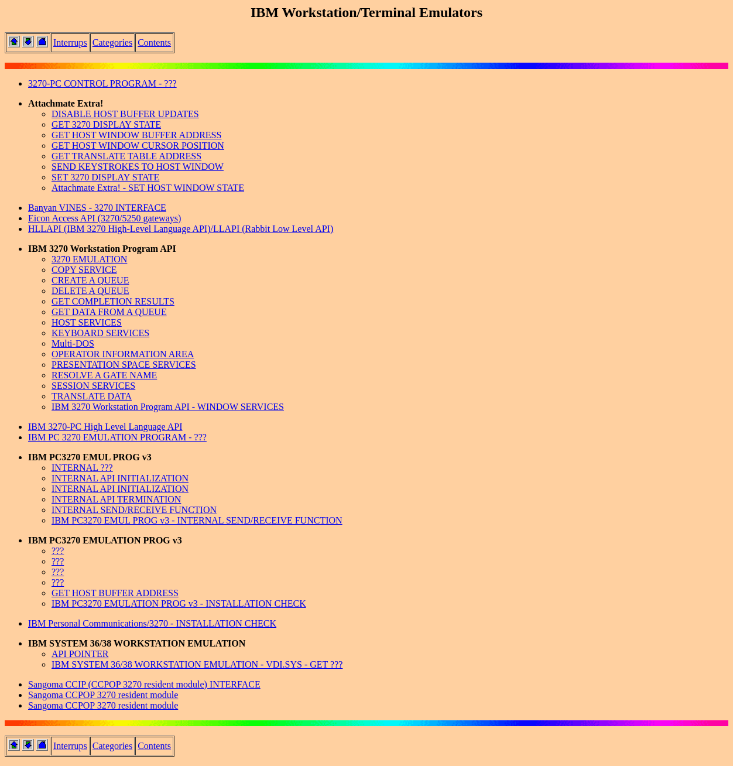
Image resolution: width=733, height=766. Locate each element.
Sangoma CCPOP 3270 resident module (103, 695)
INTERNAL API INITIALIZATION (120, 478)
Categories (112, 42)
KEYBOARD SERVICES (100, 333)
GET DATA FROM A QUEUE (109, 312)
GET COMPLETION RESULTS (113, 301)
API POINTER (80, 654)
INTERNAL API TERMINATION (116, 499)
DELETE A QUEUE (90, 291)
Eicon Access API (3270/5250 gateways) (104, 218)
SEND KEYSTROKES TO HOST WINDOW (138, 167)
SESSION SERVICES (93, 386)
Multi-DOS (73, 343)
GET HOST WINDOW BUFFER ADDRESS (136, 135)
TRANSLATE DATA (92, 396)
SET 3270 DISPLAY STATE (105, 177)
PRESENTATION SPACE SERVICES (124, 365)
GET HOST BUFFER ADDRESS (115, 593)
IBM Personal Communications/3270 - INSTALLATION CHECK (152, 623)
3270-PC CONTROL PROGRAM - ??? (102, 83)
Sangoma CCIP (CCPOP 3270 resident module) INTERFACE (144, 684)
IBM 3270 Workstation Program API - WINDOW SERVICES (168, 407)
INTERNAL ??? (82, 468)
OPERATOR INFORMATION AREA (123, 354)
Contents (154, 42)
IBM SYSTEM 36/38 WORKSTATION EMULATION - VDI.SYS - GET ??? (197, 664)
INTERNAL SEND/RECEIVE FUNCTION (134, 510)
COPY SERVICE (84, 270)
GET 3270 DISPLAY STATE (106, 124)
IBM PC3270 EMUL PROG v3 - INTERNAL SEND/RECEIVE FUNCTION (197, 520)
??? (58, 551)
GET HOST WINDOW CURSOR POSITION (138, 146)
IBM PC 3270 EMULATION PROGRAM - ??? (117, 437)
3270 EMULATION (89, 259)
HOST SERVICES (87, 322)
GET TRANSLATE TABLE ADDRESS (126, 156)
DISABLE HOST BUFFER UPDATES (125, 114)
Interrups (70, 42)
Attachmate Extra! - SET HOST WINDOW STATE (148, 188)
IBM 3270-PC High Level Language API (105, 427)
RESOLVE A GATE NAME (104, 375)
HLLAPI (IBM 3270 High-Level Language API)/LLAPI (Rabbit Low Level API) (180, 229)
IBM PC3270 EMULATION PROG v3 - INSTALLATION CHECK (179, 603)
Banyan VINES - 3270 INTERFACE (97, 208)
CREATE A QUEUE (90, 280)
